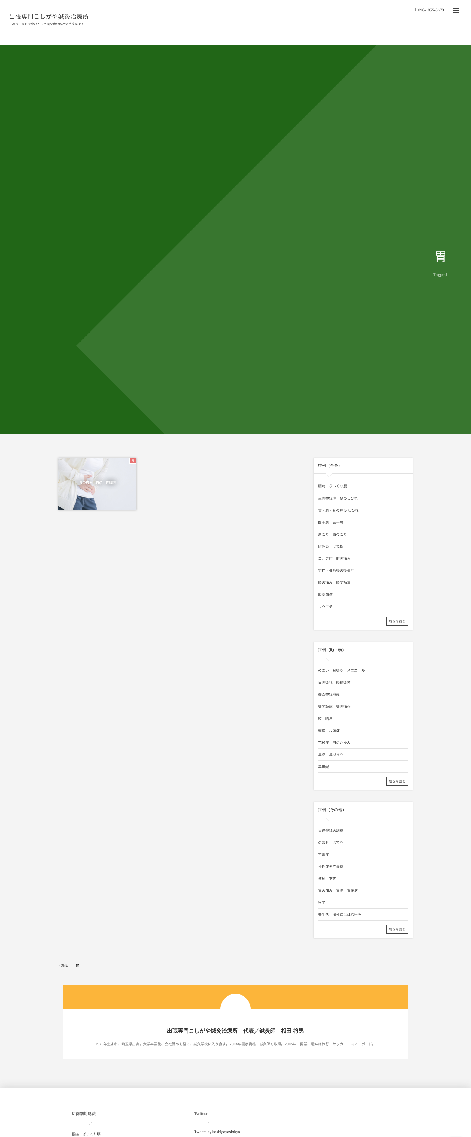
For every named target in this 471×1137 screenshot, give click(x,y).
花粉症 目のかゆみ (334, 742)
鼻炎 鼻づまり (330, 754)
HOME (216, 35)
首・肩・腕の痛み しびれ (338, 510)
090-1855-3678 (431, 8)
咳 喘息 (325, 718)
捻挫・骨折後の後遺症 (336, 570)
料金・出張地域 (287, 35)
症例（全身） (320, 35)
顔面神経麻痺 (329, 694)
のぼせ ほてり (330, 842)
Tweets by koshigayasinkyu (217, 1131)
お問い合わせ (426, 35)
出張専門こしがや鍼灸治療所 (49, 16)
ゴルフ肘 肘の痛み (334, 558)
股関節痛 (325, 594)
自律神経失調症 (330, 830)
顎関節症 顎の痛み (334, 706)
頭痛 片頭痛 (329, 730)
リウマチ (325, 606)
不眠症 (323, 854)
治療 (259, 35)
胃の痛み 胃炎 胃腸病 (97, 483)
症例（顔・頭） (355, 35)
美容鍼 (323, 766)
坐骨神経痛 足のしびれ (338, 498)
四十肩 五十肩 (330, 522)
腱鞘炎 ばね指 (330, 546)
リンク (452, 35)
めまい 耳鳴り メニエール (341, 670)
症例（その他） (391, 35)
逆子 (321, 902)
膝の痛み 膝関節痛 (334, 582)
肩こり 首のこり (332, 534)
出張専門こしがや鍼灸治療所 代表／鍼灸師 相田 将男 (235, 1031)
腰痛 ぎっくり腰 (332, 486)
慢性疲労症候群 (330, 866)
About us (239, 35)
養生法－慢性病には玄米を (339, 914)
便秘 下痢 (327, 878)
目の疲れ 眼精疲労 (334, 682)
